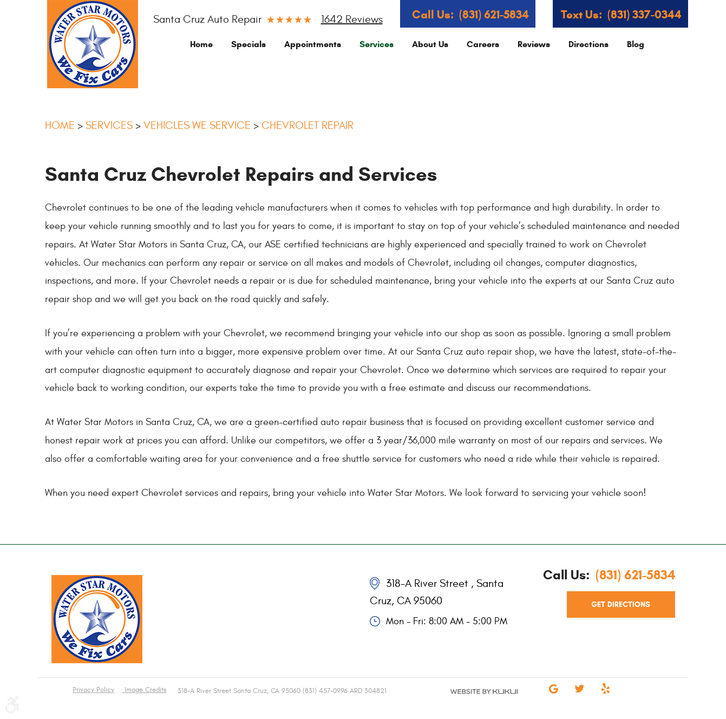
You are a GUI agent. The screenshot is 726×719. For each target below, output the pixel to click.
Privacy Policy (93, 689)
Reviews (534, 44)
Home (201, 44)
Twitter (580, 696)
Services (376, 44)
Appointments (312, 44)
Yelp (606, 696)
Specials (248, 44)
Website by (471, 701)
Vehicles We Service (197, 125)
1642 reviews (352, 19)
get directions (620, 604)
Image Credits (144, 689)
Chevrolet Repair (307, 125)
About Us (430, 44)
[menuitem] (201, 44)
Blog (635, 44)
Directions (588, 44)
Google (554, 696)
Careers (483, 44)
